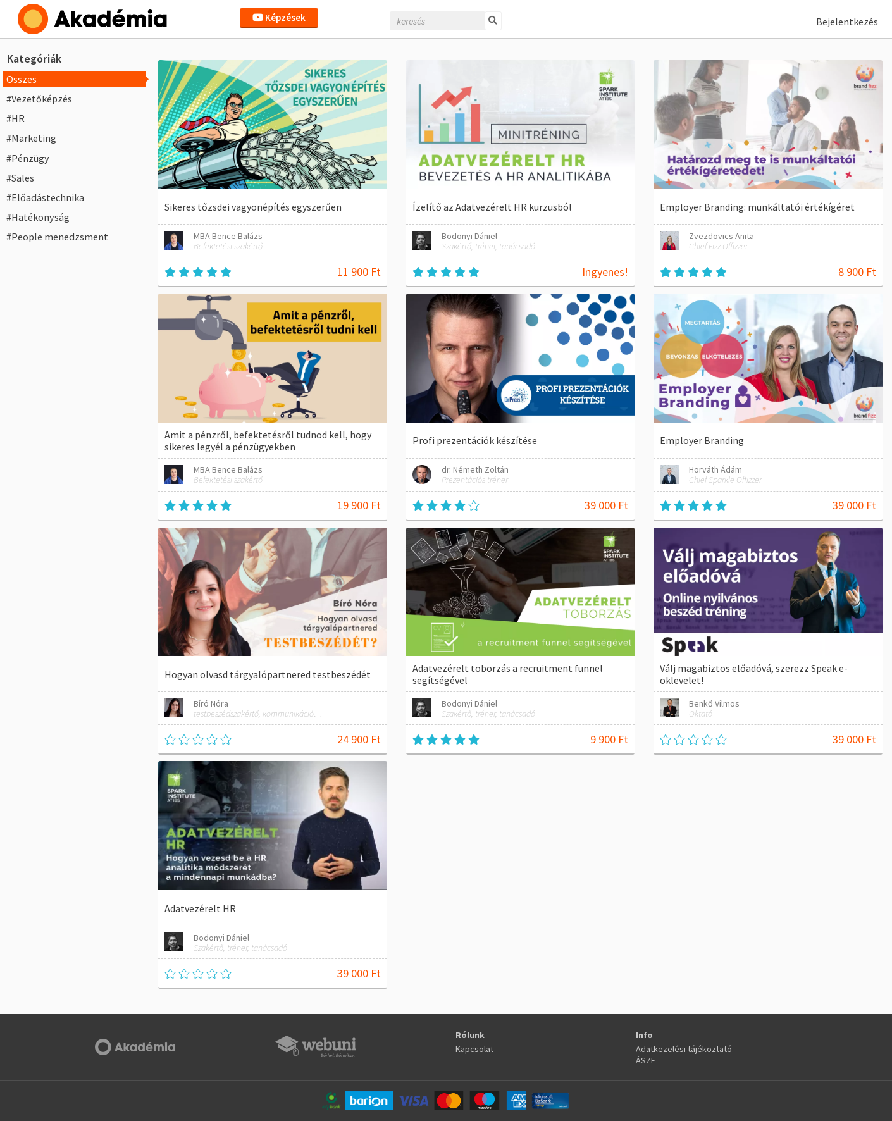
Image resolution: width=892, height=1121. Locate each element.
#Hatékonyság (38, 217)
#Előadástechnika (45, 197)
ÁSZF (645, 1060)
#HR (15, 118)
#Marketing (31, 138)
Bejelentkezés (847, 21)
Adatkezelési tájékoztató (684, 1049)
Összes (21, 79)
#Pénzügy (27, 158)
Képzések (279, 17)
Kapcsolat (474, 1049)
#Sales (20, 177)
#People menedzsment (57, 236)
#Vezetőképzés (39, 98)
